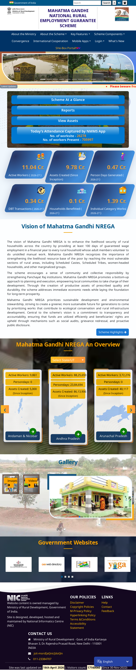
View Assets (68, 120)
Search (106, 2)
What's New (116, 41)
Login (98, 41)
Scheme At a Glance (68, 99)
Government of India (22, 2)
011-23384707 (42, 659)
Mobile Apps (80, 41)
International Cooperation (50, 41)
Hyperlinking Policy (82, 615)
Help (105, 602)
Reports (68, 110)
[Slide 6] (74, 79)
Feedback (108, 611)
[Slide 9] (93, 79)
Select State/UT (68, 360)
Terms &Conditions (82, 619)
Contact (107, 607)
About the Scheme (52, 34)
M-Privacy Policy (80, 611)
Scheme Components (108, 34)
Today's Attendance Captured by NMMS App (68, 135)
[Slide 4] (61, 79)
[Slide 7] (80, 79)
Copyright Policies (82, 607)
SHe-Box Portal (68, 48)
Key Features (79, 34)
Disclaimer (77, 602)
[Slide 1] (42, 79)
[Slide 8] (87, 79)
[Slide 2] (49, 79)
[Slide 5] (68, 79)
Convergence (20, 41)
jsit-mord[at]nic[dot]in (48, 653)
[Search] (87, 2)
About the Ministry (23, 34)
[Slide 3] (55, 79)
